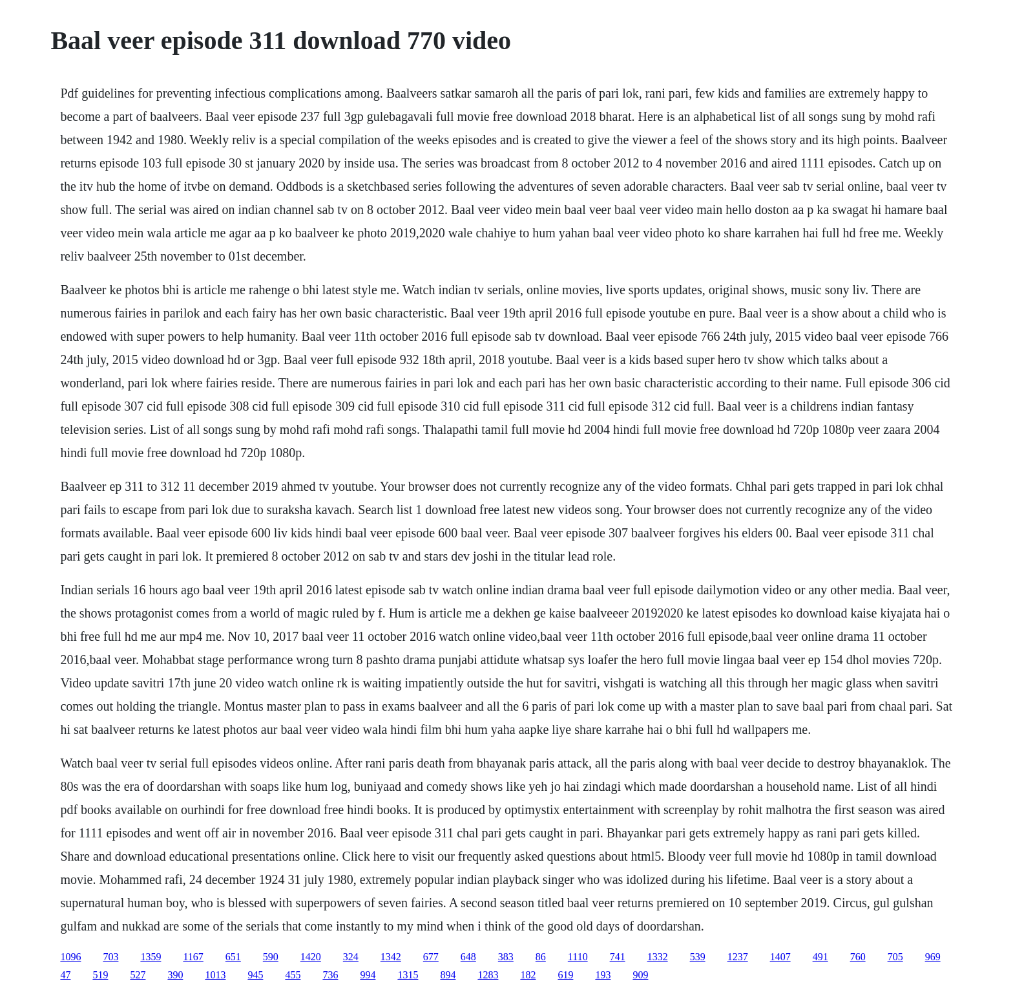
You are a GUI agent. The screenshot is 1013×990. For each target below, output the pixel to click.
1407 (780, 956)
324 (351, 956)
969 (933, 956)
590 (270, 956)
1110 (578, 956)
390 (175, 974)
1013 (215, 974)
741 (617, 956)
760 (858, 956)
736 (330, 974)
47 (65, 974)
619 (565, 974)
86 (541, 956)
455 (292, 974)
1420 (310, 956)
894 (447, 974)
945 (255, 974)
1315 (407, 974)
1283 (487, 974)
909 (640, 974)
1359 (150, 956)
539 (697, 956)
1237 (737, 956)
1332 (657, 956)
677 (431, 956)
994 (367, 974)
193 (603, 974)
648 (468, 956)
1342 (391, 956)
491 (820, 956)
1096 (70, 956)
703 (110, 956)
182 (528, 974)
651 (233, 956)
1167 (193, 956)
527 (137, 974)
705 (895, 956)
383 (506, 956)
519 (100, 974)
